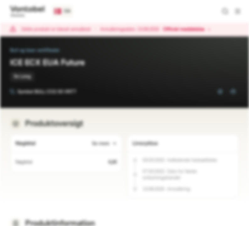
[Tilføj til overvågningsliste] (220, 91)
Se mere (104, 143)
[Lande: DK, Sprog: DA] (62, 11)
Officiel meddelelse (187, 29)
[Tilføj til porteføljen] (232, 91)
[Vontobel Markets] (27, 11)
